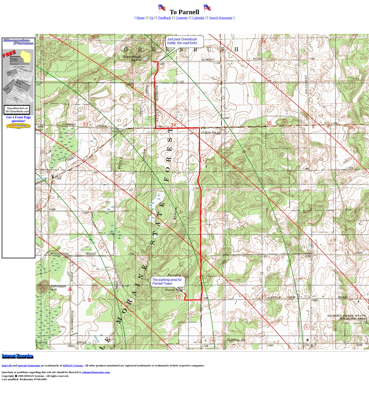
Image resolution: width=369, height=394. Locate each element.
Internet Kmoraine (29, 365)
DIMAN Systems (73, 365)
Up (151, 17)
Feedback (164, 17)
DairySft (7, 365)
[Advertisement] (18, 195)
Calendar (198, 17)
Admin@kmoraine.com (96, 372)
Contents (182, 17)
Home (141, 17)
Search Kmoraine (221, 17)
